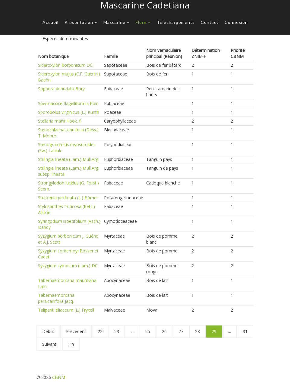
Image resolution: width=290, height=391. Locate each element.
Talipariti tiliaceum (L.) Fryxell (66, 310)
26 (164, 331)
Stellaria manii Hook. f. (59, 121)
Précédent (76, 331)
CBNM (58, 377)
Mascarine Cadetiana (145, 5)
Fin (71, 344)
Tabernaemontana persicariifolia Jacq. (56, 298)
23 (116, 331)
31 (245, 331)
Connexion (236, 22)
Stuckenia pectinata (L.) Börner (68, 197)
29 (214, 331)
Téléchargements (176, 22)
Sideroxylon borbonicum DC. (65, 65)
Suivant (49, 344)
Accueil (50, 22)
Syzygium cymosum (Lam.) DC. (68, 265)
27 (180, 331)
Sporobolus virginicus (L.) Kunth (68, 112)
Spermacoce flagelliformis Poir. (68, 103)
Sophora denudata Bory (61, 88)
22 (100, 331)
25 (147, 331)
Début (48, 331)
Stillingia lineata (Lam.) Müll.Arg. (68, 159)
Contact (210, 22)
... (132, 331)
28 (197, 331)
